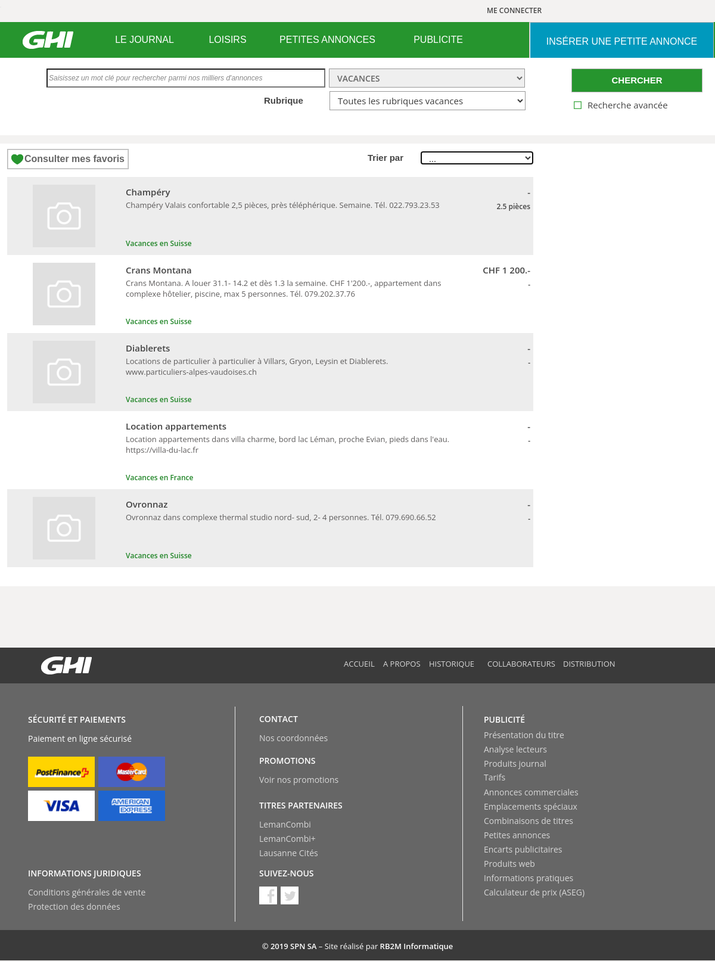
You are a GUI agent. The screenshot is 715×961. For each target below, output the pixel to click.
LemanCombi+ (287, 838)
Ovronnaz (146, 504)
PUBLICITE (438, 40)
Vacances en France (160, 477)
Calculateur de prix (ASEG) (534, 892)
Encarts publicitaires (523, 849)
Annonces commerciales (531, 792)
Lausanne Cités (288, 853)
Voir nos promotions (298, 779)
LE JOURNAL (144, 40)
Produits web (509, 863)
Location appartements (176, 426)
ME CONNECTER (514, 10)
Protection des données (74, 906)
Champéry (148, 192)
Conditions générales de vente (86, 892)
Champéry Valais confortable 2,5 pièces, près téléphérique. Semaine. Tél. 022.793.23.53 (283, 205)
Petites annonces (517, 835)
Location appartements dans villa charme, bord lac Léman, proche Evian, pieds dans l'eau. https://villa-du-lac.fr (287, 444)
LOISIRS (227, 40)
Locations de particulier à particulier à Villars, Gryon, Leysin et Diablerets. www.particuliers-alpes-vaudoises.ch (257, 366)
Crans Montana (159, 270)
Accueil (359, 663)
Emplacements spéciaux (530, 806)
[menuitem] (144, 40)
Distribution (589, 663)
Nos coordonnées (293, 738)
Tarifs (494, 777)
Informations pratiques (528, 878)
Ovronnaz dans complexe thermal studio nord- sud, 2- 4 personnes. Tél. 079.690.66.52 (281, 517)
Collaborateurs (521, 663)
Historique (451, 663)
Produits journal (515, 763)
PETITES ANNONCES (327, 40)
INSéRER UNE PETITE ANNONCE (621, 41)
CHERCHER (636, 80)
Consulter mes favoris (74, 159)
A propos (402, 663)
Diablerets (148, 348)
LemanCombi (285, 824)
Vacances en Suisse (159, 243)
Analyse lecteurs (515, 749)
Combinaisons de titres (528, 820)
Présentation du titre (524, 735)
